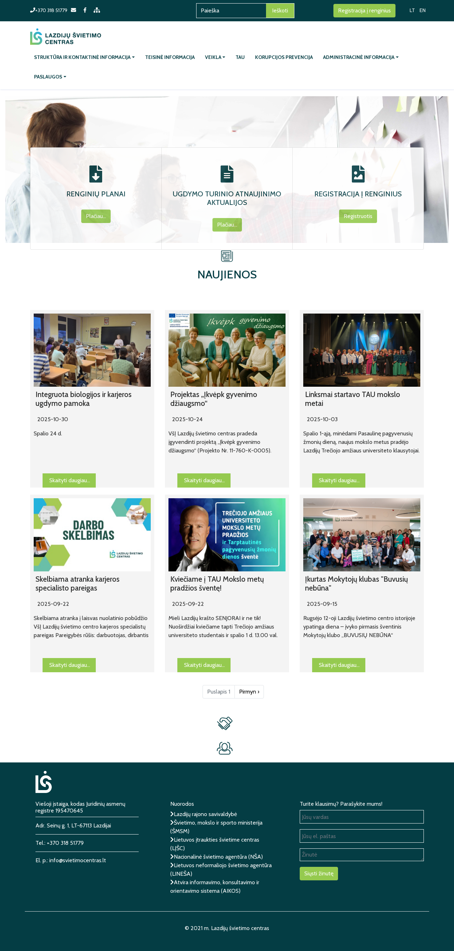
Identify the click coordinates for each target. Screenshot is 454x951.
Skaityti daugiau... (72, 482)
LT (412, 10)
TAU (240, 57)
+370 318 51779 (48, 10)
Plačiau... (96, 216)
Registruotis (358, 216)
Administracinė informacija (358, 57)
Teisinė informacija (170, 57)
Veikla (213, 57)
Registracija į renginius (364, 10)
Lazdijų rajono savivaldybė (205, 814)
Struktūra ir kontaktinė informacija (82, 57)
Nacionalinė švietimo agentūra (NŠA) (218, 856)
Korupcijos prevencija (284, 57)
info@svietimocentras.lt (77, 860)
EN (423, 10)
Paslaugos (48, 77)
